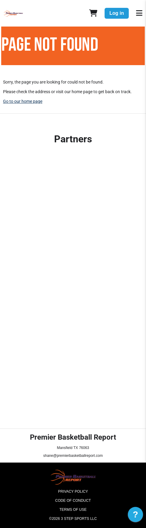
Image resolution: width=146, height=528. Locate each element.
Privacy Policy (73, 491)
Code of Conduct (73, 500)
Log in (116, 13)
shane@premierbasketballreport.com (73, 456)
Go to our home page (22, 101)
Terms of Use (72, 509)
